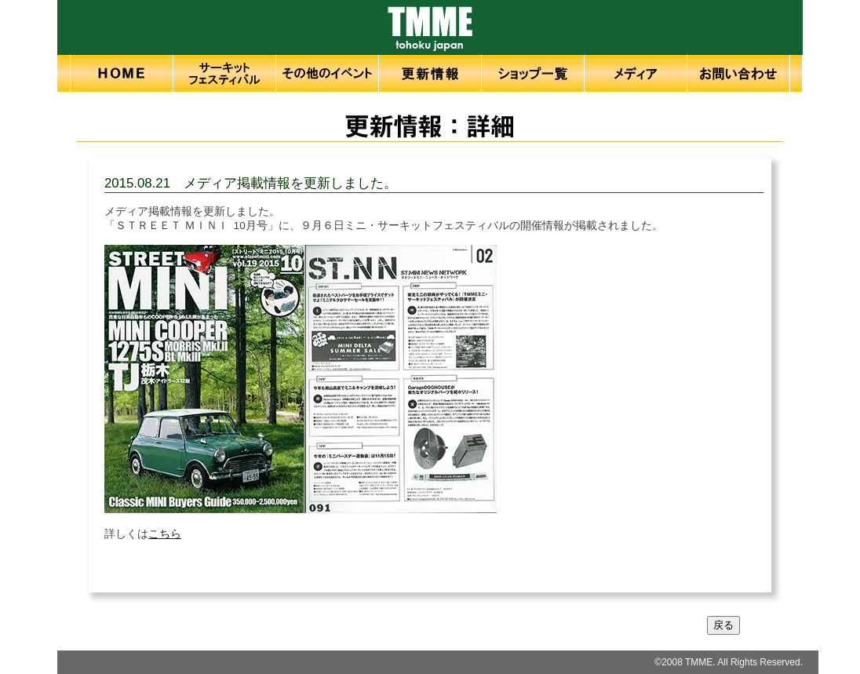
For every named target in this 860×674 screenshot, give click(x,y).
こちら (164, 534)
